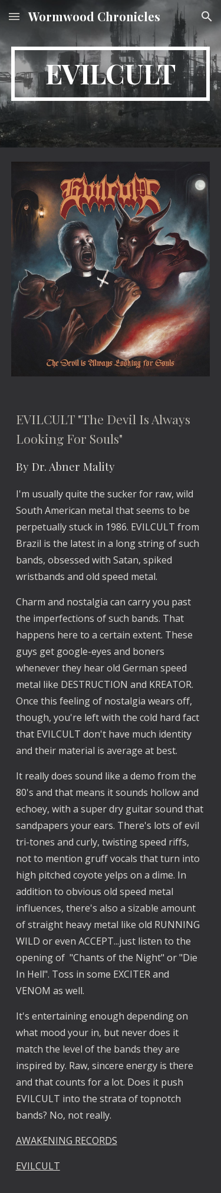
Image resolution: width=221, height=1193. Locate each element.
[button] (14, 16)
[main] (110, 74)
